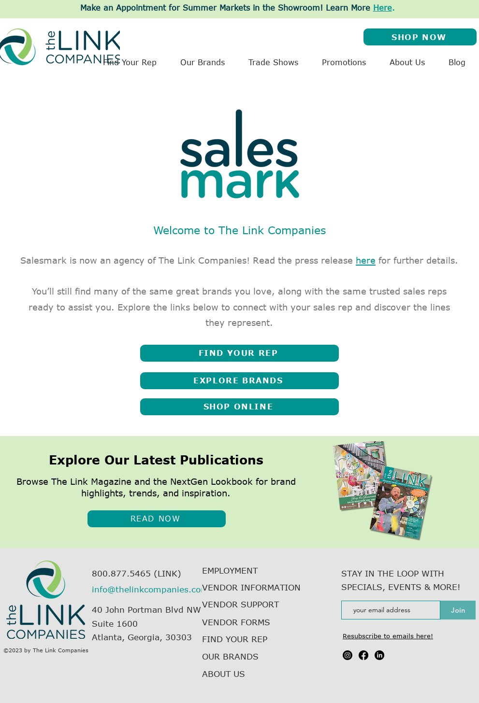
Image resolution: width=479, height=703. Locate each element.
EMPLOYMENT (230, 570)
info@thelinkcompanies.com (150, 589)
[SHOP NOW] (420, 36)
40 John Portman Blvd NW (146, 609)
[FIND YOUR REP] (239, 353)
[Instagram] (347, 655)
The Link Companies (60, 650)
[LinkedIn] (379, 655)
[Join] (458, 610)
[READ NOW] (156, 518)
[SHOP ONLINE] (239, 406)
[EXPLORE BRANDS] (239, 380)
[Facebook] (363, 655)
